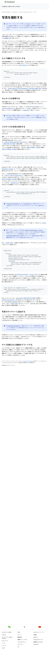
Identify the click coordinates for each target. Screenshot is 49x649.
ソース (3, 643)
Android (4, 634)
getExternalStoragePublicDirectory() (16, 142)
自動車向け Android (38, 642)
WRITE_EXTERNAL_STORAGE (9, 149)
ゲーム (19, 634)
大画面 (34, 634)
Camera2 (28, 25)
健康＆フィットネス (22, 639)
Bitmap (37, 106)
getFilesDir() (28, 203)
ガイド (35, 12)
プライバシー (21, 644)
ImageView (26, 110)
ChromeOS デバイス (38, 639)
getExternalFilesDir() (14, 203)
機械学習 (20, 637)
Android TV (36, 644)
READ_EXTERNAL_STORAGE (33, 147)
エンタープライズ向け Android (7, 638)
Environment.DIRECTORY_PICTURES (26, 298)
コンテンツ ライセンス (27, 361)
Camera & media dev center (11, 6)
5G (18, 646)
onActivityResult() (8, 108)
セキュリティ (5, 640)
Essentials (15, 12)
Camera (28, 24)
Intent (29, 108)
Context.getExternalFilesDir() (14, 175)
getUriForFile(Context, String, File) (26, 274)
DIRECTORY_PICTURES (9, 144)
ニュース (4, 645)
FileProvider (35, 235)
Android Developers (6, 12)
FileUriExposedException (13, 235)
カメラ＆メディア (22, 642)
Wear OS (35, 637)
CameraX (10, 25)
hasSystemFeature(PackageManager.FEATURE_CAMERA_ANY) (25, 88)
